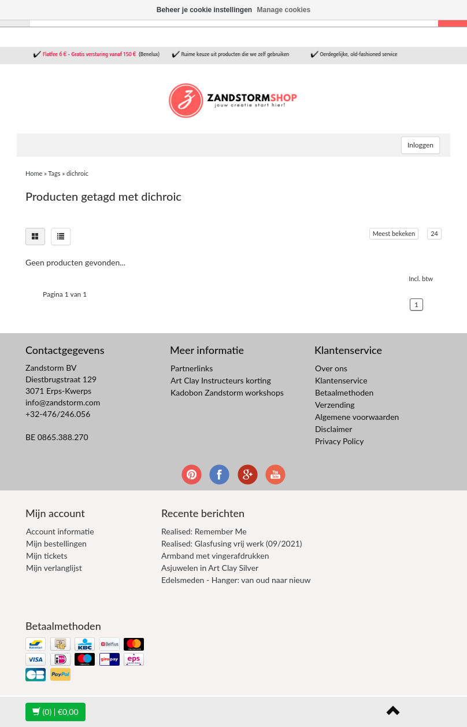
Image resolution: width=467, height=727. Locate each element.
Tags (54, 173)
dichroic (77, 173)
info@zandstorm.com (62, 402)
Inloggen (420, 145)
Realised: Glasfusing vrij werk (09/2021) (231, 543)
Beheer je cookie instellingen (204, 10)
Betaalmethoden (344, 392)
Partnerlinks (192, 368)
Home (33, 173)
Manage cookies (284, 10)
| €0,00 (55, 712)
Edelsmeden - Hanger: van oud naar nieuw (235, 580)
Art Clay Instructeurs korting (221, 380)
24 (434, 233)
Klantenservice (341, 380)
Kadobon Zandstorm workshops (227, 392)
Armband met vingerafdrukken (215, 555)
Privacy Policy (339, 441)
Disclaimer (333, 429)
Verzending (335, 404)
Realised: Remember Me (204, 531)
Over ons (331, 368)
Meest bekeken (394, 233)
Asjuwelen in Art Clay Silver (209, 568)
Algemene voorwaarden (357, 417)
